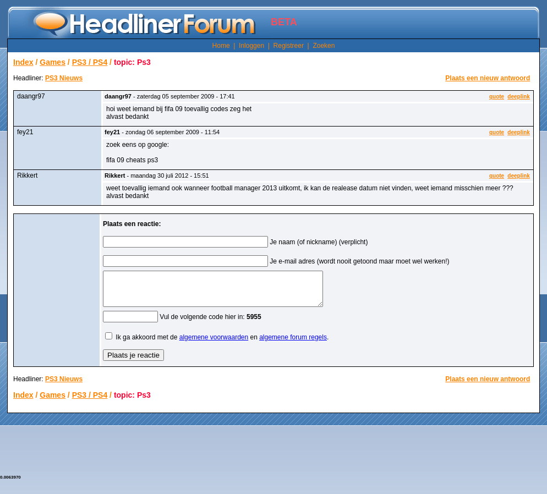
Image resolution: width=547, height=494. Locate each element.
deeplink (518, 97)
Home (221, 46)
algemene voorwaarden (213, 344)
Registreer (289, 46)
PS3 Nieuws (64, 78)
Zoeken (324, 46)
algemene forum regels (293, 344)
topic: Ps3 (132, 62)
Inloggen (251, 46)
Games (52, 62)
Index (23, 62)
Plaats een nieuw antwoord (487, 78)
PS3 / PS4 (90, 62)
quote (496, 97)
